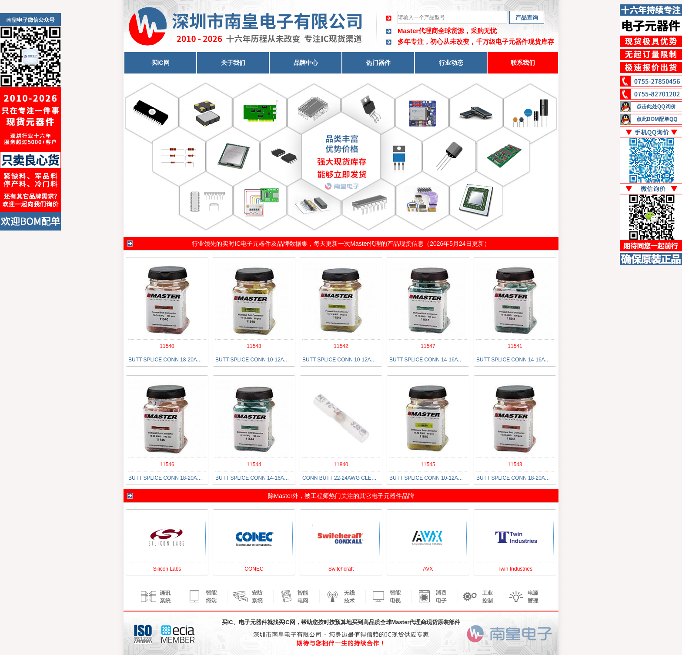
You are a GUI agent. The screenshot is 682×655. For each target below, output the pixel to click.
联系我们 (523, 62)
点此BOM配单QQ (657, 119)
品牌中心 (306, 62)
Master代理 (365, 243)
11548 (254, 346)
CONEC (253, 569)
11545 (428, 464)
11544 (254, 464)
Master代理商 (418, 30)
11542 (341, 346)
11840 (341, 464)
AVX (428, 569)
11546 (167, 464)
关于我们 (233, 62)
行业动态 (451, 62)
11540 (167, 346)
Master (283, 495)
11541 (515, 346)
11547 (428, 346)
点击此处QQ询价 (656, 107)
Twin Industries (515, 569)
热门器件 (378, 62)
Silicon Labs (167, 569)
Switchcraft (341, 569)
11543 (515, 464)
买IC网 (160, 62)
